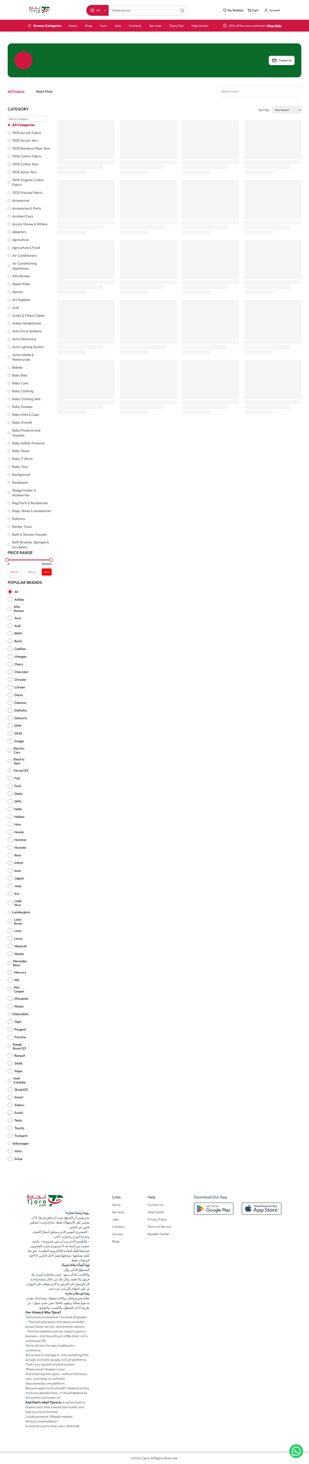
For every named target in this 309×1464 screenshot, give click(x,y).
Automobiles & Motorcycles (23, 357)
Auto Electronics (24, 339)
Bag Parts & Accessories (30, 503)
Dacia (18, 695)
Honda (19, 832)
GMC (17, 801)
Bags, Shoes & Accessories (31, 511)
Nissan (19, 1006)
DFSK (18, 733)
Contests (135, 26)
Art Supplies (21, 300)
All (16, 592)
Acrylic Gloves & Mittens (29, 224)
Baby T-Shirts (22, 459)
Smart (18, 1097)
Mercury (20, 972)
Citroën (19, 687)
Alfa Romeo (21, 276)
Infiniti (18, 863)
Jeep (17, 886)
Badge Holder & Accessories (24, 492)
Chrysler (20, 679)
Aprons (17, 292)
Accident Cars (22, 216)
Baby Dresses (22, 406)
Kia (16, 894)
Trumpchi (21, 1136)
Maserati (20, 946)
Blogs (116, 1241)
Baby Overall (22, 422)
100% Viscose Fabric (27, 192)
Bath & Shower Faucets (29, 534)
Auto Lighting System (28, 347)
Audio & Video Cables (28, 315)
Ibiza (17, 855)
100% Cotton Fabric (26, 156)
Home (73, 26)
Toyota (19, 1128)
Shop (88, 26)
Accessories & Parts (26, 208)
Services (155, 26)
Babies (17, 367)
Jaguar (19, 878)
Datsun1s (20, 718)
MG (16, 980)
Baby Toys (20, 466)
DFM (17, 726)
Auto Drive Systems (27, 331)
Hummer (20, 840)
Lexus (18, 938)
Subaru (19, 1105)
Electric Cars (19, 750)
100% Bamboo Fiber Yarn (31, 148)
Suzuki (18, 1113)
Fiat (17, 778)
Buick (18, 641)
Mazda (19, 954)
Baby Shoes (21, 451)
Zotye (18, 1159)
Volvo (18, 1151)
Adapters (19, 232)
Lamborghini (21, 912)
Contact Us (281, 60)
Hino (17, 824)
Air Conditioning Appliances (24, 266)
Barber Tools (22, 526)
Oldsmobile (20, 1014)
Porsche (20, 1037)
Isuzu (17, 870)
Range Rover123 (19, 1046)
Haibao (19, 817)
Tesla (18, 1120)
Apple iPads (21, 284)
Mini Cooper (19, 989)
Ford (17, 786)
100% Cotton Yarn (25, 164)
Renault (19, 1056)
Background (21, 474)
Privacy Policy (157, 1219)
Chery (18, 664)
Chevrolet (21, 672)
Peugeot (20, 1029)
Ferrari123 (21, 770)
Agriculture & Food (26, 247)
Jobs (117, 26)
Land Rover (18, 921)
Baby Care (20, 383)
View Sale (274, 26)
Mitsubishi (21, 999)
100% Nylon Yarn (24, 172)
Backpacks (20, 482)
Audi (15, 307)
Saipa (18, 1071)
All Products (16, 91)
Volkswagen (20, 1143)
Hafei (18, 809)
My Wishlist (233, 10)
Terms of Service (159, 1227)
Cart (253, 10)
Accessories (20, 200)
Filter (47, 572)
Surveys (117, 1234)
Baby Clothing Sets (26, 399)
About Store (44, 91)
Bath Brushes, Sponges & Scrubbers (30, 544)
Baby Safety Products (28, 443)
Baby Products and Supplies (26, 432)
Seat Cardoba (19, 1080)
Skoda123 (21, 1089)
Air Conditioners (24, 255)
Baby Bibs (19, 375)
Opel (17, 1022)
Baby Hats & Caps (25, 414)
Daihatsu (20, 710)
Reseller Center (158, 1234)
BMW (18, 633)
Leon (17, 931)
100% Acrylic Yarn (25, 140)
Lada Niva (17, 903)
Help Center (200, 26)
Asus (17, 618)
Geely (18, 794)
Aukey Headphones (26, 323)
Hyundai (20, 847)
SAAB (18, 1063)
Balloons (18, 519)
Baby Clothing (23, 391)
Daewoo (20, 703)
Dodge (19, 741)
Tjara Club (176, 26)
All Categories (23, 125)
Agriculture (20, 240)
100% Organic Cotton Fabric (28, 182)
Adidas (19, 599)
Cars (103, 26)
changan (20, 656)
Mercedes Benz (20, 963)
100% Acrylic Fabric (26, 133)
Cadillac (20, 649)
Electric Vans (19, 761)
